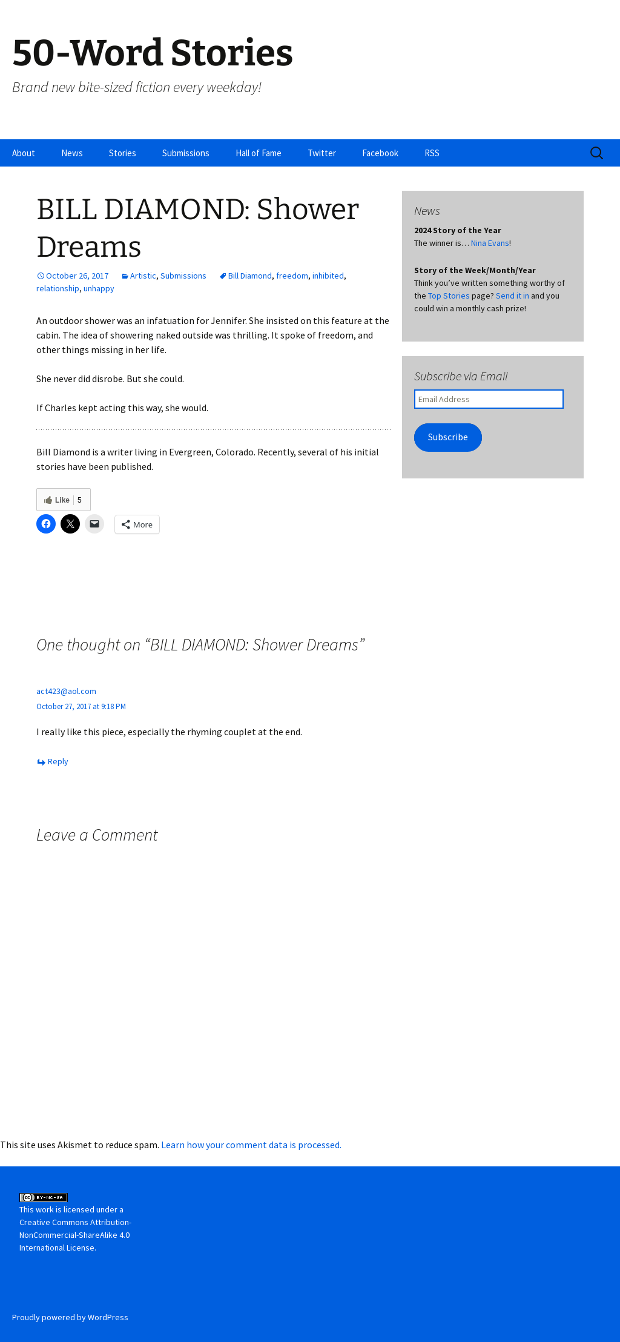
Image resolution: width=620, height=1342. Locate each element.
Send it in (512, 295)
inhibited (328, 275)
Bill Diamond (250, 275)
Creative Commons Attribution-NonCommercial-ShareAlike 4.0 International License (75, 1235)
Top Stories (449, 295)
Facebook (380, 153)
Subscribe (448, 437)
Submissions (185, 153)
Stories (122, 153)
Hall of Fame (259, 153)
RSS (432, 153)
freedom (292, 275)
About (23, 153)
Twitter (322, 153)
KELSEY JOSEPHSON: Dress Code (121, 596)
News (72, 153)
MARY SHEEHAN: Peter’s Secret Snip (301, 596)
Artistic (143, 275)
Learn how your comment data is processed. (251, 1145)
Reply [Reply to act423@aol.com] (58, 761)
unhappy (99, 288)
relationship (57, 288)
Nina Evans (490, 242)
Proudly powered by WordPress (70, 1317)
